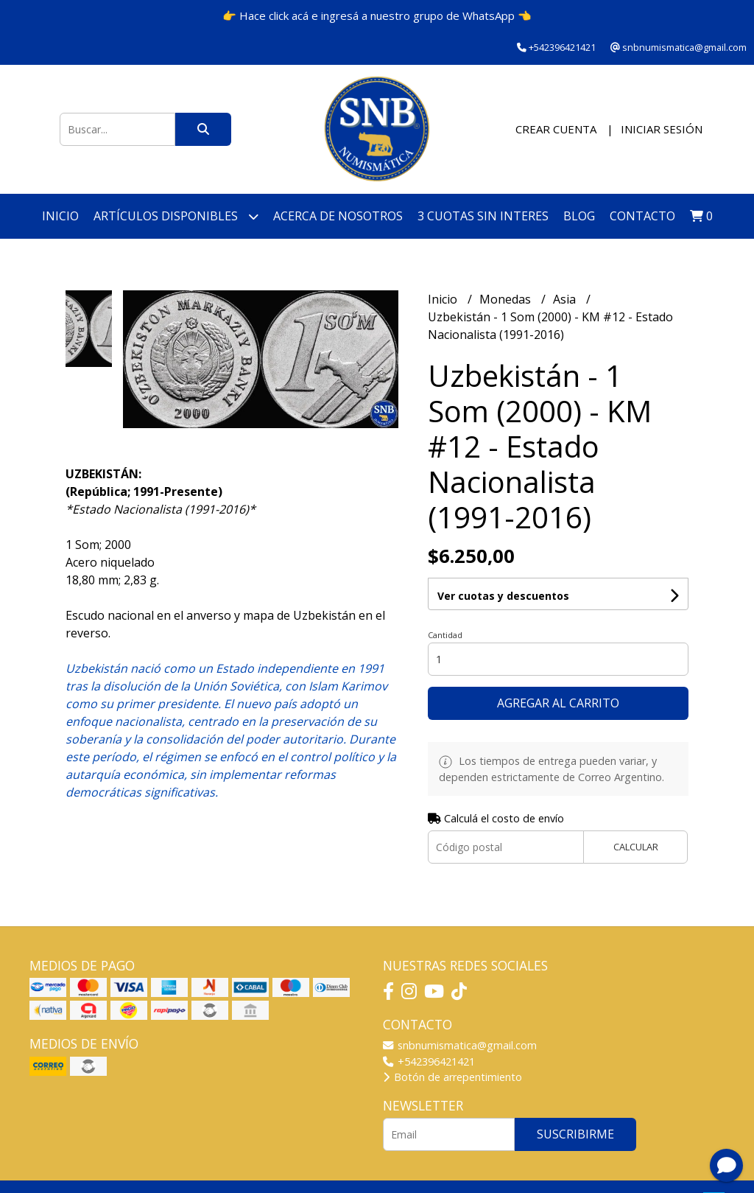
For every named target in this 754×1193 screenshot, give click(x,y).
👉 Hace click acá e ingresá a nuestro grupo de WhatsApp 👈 (377, 15)
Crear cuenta (555, 129)
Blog (579, 216)
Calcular (635, 846)
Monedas (506, 299)
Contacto (642, 216)
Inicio (60, 216)
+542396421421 (429, 1061)
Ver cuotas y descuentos (503, 596)
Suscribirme (575, 1134)
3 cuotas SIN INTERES (483, 216)
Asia (566, 299)
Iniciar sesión (661, 129)
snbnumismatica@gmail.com (460, 1045)
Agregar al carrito (558, 703)
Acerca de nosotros (338, 216)
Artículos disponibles (176, 216)
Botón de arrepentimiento (452, 1077)
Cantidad (445, 634)
